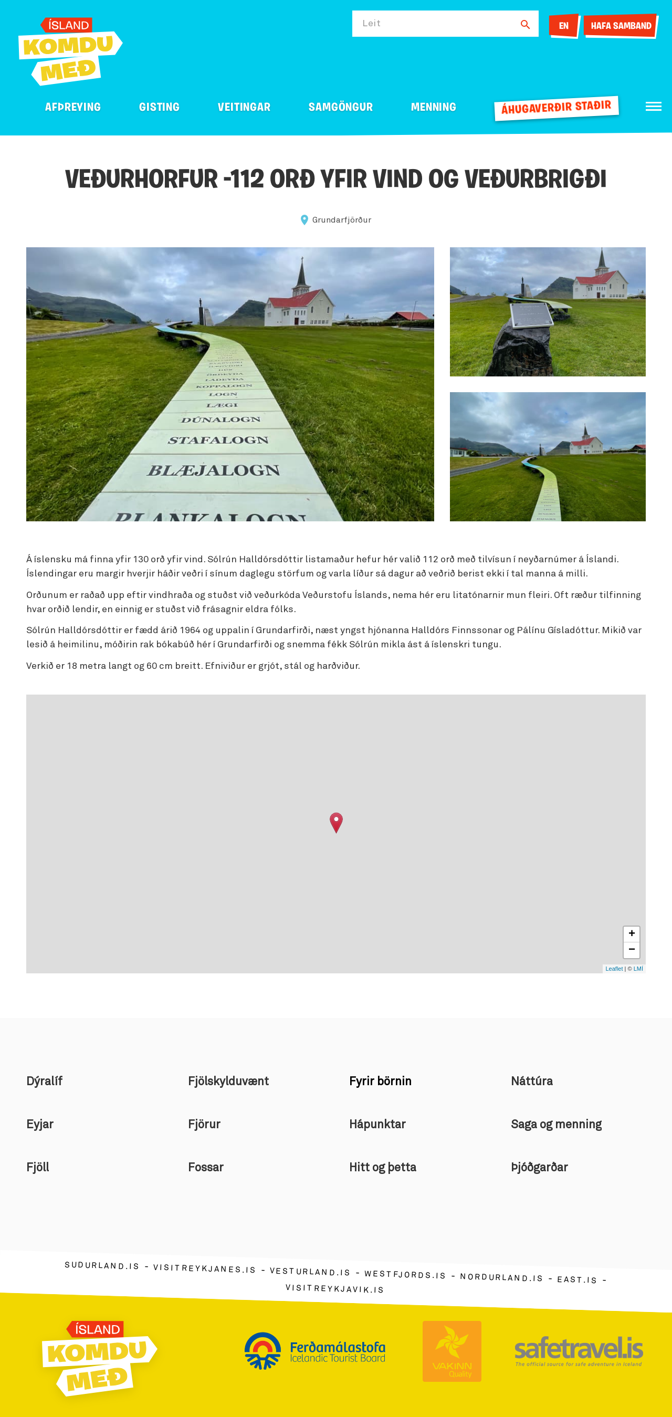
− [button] (631, 950)
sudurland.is (102, 1266)
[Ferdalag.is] (70, 49)
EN (564, 27)
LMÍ (638, 968)
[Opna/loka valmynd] (653, 106)
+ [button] (631, 934)
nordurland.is (502, 1278)
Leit (371, 23)
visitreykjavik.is (335, 1288)
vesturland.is (310, 1272)
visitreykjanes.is (205, 1268)
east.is (577, 1279)
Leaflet (614, 968)
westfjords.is (405, 1274)
